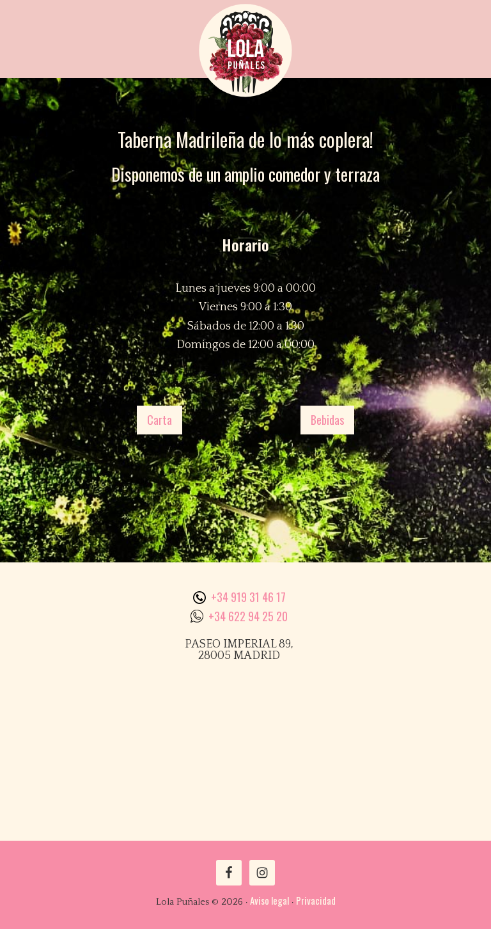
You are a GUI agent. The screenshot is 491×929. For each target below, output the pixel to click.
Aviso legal (269, 900)
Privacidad (316, 900)
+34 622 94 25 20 (248, 616)
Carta (159, 419)
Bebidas (327, 419)
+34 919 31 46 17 (248, 597)
